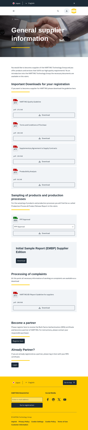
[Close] (74, 3)
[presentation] (30, 3)
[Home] (15, 19)
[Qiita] (53, 399)
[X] (59, 399)
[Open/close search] (58, 11)
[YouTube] (64, 399)
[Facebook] (47, 399)
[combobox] (42, 226)
